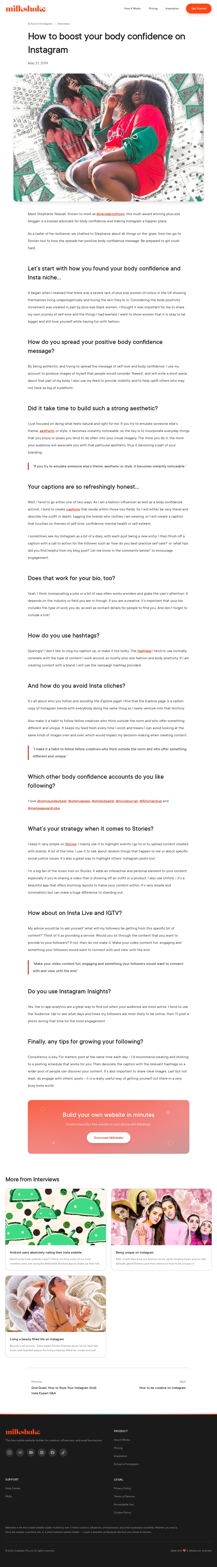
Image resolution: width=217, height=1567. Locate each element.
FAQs (8, 1496)
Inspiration (172, 8)
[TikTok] (63, 1452)
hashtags (144, 651)
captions (73, 509)
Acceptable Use (124, 1504)
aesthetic (47, 431)
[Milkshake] (20, 1452)
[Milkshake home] (25, 8)
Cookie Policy (122, 1512)
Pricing (153, 8)
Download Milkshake (108, 1137)
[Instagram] (9, 1452)
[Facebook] (52, 1452)
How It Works (132, 8)
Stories (71, 844)
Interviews (63, 23)
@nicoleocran (127, 801)
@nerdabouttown (110, 214)
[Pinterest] (42, 1452)
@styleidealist (103, 801)
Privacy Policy (122, 1488)
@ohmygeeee (79, 801)
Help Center (12, 1488)
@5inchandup (151, 801)
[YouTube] (31, 1452)
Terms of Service (124, 1496)
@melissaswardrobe (44, 808)
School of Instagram (40, 23)
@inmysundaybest (52, 801)
